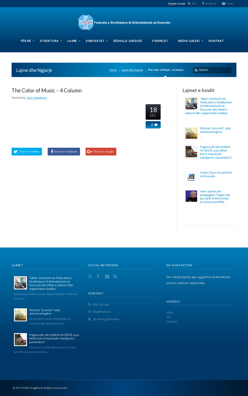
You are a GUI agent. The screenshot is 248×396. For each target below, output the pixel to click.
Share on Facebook (65, 151)
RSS (194, 3)
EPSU (169, 312)
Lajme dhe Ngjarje (132, 70)
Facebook (210, 3)
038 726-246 (101, 304)
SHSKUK (171, 322)
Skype (116, 276)
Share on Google (103, 151)
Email (230, 3)
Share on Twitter (29, 151)
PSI (168, 317)
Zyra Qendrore (37, 98)
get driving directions (106, 319)
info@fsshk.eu (102, 312)
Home (113, 70)
